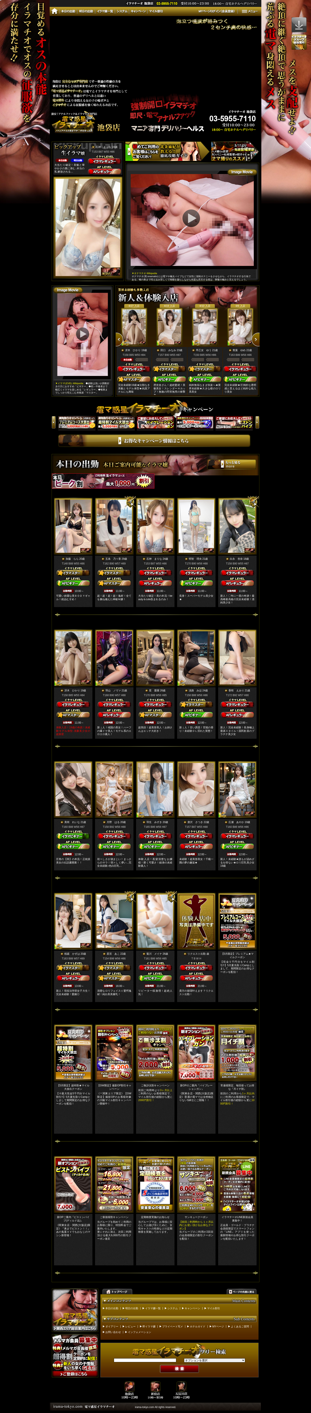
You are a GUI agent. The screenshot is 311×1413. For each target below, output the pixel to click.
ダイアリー (111, 1326)
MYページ (218, 1326)
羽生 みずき (154, 822)
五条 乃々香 (113, 558)
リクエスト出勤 (196, 953)
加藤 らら (72, 558)
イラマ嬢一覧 (153, 1308)
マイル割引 (213, 1308)
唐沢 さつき (195, 822)
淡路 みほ (195, 690)
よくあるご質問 (240, 1326)
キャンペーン (192, 1308)
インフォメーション (139, 1332)
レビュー (130, 1326)
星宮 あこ (113, 953)
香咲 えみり (236, 690)
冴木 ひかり (133, 350)
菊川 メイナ (154, 953)
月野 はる (113, 822)
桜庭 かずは (72, 953)
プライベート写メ (172, 1326)
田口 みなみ (168, 350)
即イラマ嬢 (149, 1326)
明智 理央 (195, 558)
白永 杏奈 (236, 558)
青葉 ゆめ (239, 350)
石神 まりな (103, 147)
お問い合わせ (113, 1332)
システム (172, 1308)
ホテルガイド (197, 1326)
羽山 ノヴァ (113, 690)
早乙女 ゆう (203, 350)
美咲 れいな (72, 822)
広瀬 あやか (236, 822)
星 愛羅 (154, 690)
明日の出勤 (131, 1308)
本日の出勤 (111, 1308)
